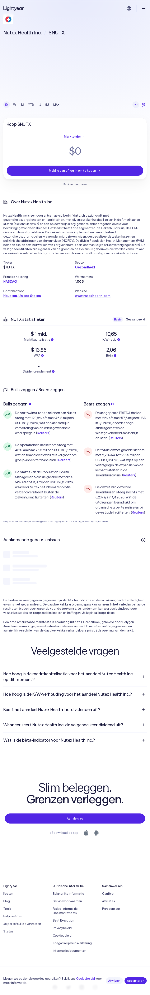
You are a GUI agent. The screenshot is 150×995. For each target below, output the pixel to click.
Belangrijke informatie (68, 894)
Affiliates (108, 901)
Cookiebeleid (62, 935)
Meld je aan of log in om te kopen (75, 171)
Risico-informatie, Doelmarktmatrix (65, 911)
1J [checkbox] (39, 105)
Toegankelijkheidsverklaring (72, 943)
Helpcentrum (12, 916)
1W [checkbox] (14, 105)
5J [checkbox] (47, 105)
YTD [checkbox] (31, 105)
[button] (39, 262)
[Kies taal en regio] (129, 8)
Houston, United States (22, 296)
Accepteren (135, 981)
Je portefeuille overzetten (22, 924)
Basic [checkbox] (118, 319)
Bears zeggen (99, 404)
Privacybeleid (62, 928)
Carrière (107, 894)
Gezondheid (85, 267)
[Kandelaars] (143, 104)
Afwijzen (114, 981)
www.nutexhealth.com (93, 296)
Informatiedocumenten (69, 951)
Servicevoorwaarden (67, 901)
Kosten (8, 894)
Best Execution (63, 920)
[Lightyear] (13, 8)
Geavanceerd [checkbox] (135, 319)
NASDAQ (10, 281)
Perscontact (111, 909)
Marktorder (75, 137)
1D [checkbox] (6, 105)
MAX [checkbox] (56, 105)
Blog (6, 901)
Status (8, 931)
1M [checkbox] (22, 105)
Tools (7, 909)
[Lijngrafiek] (135, 104)
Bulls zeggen (17, 404)
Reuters (43, 433)
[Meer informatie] (143, 540)
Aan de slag (75, 818)
